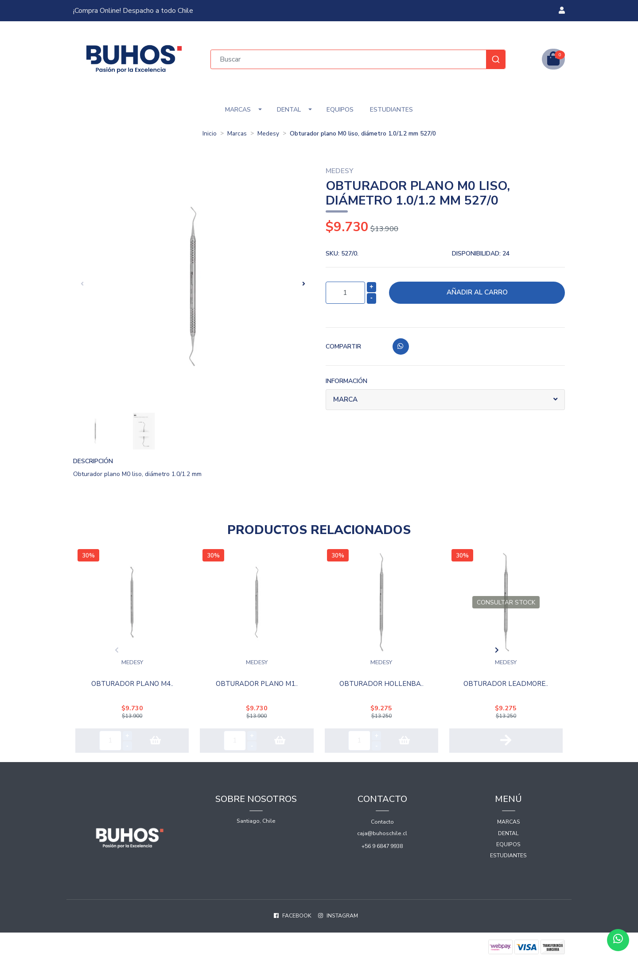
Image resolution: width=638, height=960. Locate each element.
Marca (346, 400)
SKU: (342, 253)
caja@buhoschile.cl (382, 829)
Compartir (343, 346)
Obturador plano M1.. (257, 681)
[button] (562, 10)
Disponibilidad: (481, 253)
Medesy (268, 133)
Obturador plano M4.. (132, 681)
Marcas (238, 109)
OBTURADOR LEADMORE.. (505, 681)
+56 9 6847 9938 (382, 842)
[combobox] (358, 59)
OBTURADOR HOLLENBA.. (381, 681)
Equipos (340, 109)
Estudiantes (391, 109)
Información (346, 381)
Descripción (93, 461)
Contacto (382, 818)
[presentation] (82, 284)
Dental (289, 109)
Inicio (209, 133)
